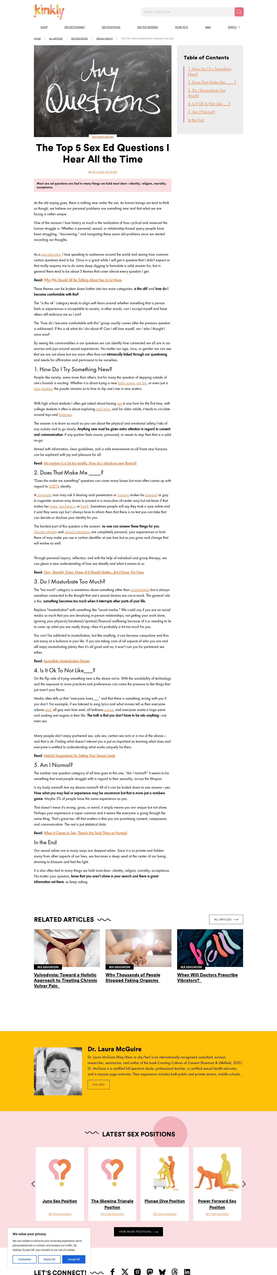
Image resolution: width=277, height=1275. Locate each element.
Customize (24, 1259)
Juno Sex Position (59, 1201)
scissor (109, 709)
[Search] (239, 11)
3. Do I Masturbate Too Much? (207, 92)
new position (43, 388)
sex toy (141, 382)
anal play (103, 408)
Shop (44, 27)
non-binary (67, 506)
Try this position (59, 1214)
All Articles (226, 919)
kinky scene (126, 382)
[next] (244, 1184)
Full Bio (99, 1084)
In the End (196, 120)
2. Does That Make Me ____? (212, 82)
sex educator (50, 254)
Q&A (208, 27)
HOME (37, 38)
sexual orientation (77, 531)
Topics (232, 27)
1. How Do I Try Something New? (209, 71)
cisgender (44, 494)
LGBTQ (54, 486)
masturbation (140, 589)
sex (119, 403)
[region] (49, 1247)
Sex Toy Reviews (147, 27)
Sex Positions (111, 27)
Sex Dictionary (74, 27)
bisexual (151, 494)
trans (53, 506)
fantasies (65, 414)
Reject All (49, 1259)
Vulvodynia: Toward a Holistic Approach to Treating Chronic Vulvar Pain (65, 980)
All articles (56, 38)
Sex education (79, 38)
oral (48, 709)
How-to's (181, 27)
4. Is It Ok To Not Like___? (209, 103)
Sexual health (104, 38)
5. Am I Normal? (201, 111)
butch (85, 506)
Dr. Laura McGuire (104, 172)
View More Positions (138, 1232)
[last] (33, 1184)
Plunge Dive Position (165, 1201)
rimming (123, 494)
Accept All (74, 1259)
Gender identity (45, 531)
